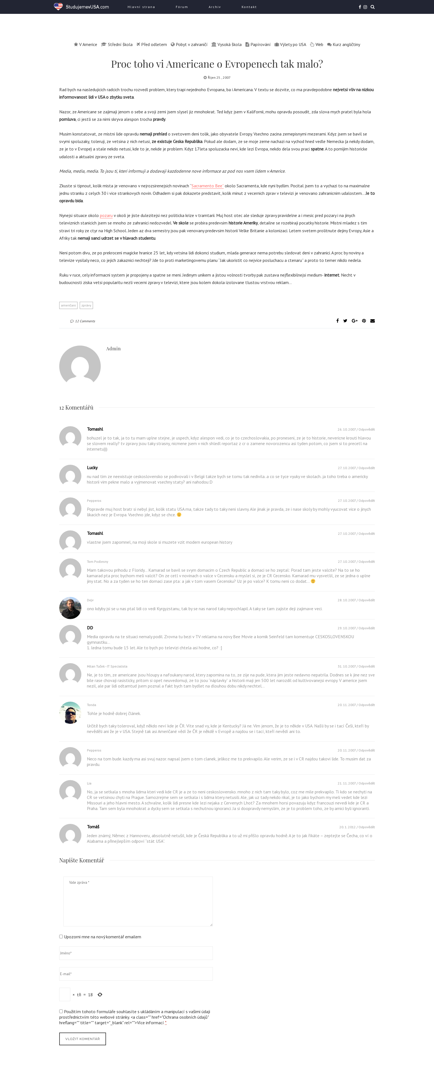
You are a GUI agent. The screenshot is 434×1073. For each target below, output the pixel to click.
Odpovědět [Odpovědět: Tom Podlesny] (366, 562)
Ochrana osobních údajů (185, 1017)
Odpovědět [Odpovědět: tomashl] (366, 429)
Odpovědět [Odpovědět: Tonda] (366, 705)
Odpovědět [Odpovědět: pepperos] (366, 501)
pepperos (94, 501)
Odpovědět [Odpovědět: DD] (366, 628)
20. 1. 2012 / (348, 827)
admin (113, 348)
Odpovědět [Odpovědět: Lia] (366, 783)
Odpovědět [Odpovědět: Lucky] (366, 468)
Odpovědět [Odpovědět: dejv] (366, 600)
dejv (90, 600)
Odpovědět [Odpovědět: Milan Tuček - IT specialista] (366, 666)
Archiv (215, 7)
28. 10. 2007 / (348, 600)
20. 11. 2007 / (348, 705)
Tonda (91, 705)
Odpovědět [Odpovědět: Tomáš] (366, 827)
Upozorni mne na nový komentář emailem (102, 936)
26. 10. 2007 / (348, 429)
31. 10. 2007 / (348, 666)
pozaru (106, 215)
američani (68, 305)
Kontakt (249, 7)
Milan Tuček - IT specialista (107, 666)
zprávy (86, 305)
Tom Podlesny (97, 562)
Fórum (182, 7)
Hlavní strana (141, 7)
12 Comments (82, 321)
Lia (89, 783)
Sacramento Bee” (208, 185)
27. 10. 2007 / (348, 468)
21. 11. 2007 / (348, 783)
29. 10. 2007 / (348, 628)
